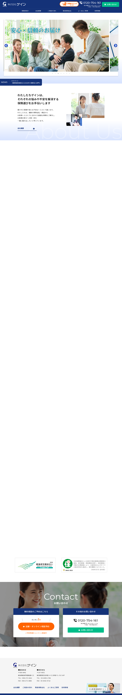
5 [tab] (64, 73)
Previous (6, 45)
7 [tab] (70, 73)
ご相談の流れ (52, 11)
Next (116, 45)
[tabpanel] (61, 46)
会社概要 (38, 11)
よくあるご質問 (83, 11)
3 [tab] (58, 73)
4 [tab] (61, 73)
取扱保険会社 (67, 11)
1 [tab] (52, 73)
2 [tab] (55, 73)
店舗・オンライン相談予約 (36, 626)
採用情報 (97, 11)
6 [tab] (67, 73)
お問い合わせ (110, 4)
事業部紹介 (25, 11)
